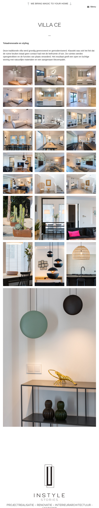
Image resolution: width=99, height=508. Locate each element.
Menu (93, 7)
